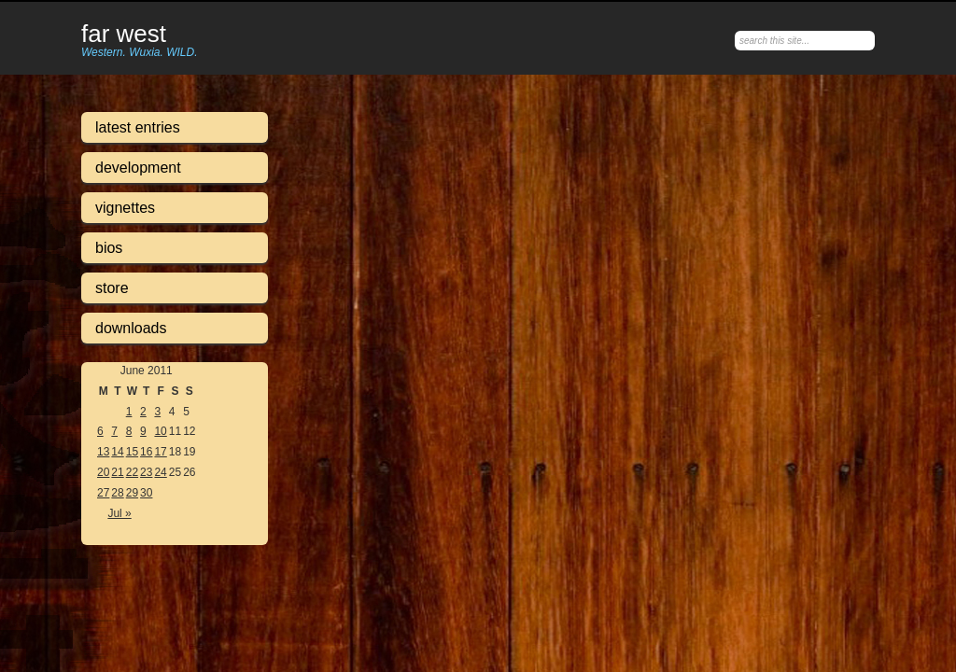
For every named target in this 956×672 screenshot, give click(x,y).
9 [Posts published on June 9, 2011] (143, 431)
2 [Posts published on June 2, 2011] (143, 411)
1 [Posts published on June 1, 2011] (129, 411)
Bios (108, 248)
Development (138, 167)
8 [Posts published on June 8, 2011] (129, 431)
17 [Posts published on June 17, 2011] (160, 451)
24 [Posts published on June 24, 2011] (160, 472)
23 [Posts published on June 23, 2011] (146, 472)
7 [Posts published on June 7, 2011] (114, 431)
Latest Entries (137, 127)
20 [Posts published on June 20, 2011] (103, 472)
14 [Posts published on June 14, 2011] (117, 451)
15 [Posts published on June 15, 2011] (132, 451)
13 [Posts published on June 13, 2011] (103, 451)
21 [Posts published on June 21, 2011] (117, 472)
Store (112, 288)
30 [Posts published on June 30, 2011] (146, 492)
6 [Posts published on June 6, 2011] (100, 431)
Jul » (119, 513)
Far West (123, 34)
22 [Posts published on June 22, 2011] (132, 472)
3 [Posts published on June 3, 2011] (157, 411)
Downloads (131, 328)
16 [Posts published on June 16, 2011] (146, 451)
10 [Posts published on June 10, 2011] (160, 431)
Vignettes (125, 208)
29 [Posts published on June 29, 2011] (132, 492)
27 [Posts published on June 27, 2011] (103, 492)
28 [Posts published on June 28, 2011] (117, 492)
